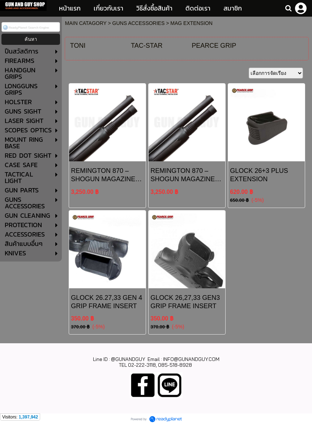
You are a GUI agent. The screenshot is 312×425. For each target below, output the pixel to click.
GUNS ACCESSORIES (138, 23)
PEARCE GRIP (214, 45)
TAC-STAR (146, 45)
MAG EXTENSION (191, 23)
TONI (78, 45)
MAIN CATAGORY (86, 23)
